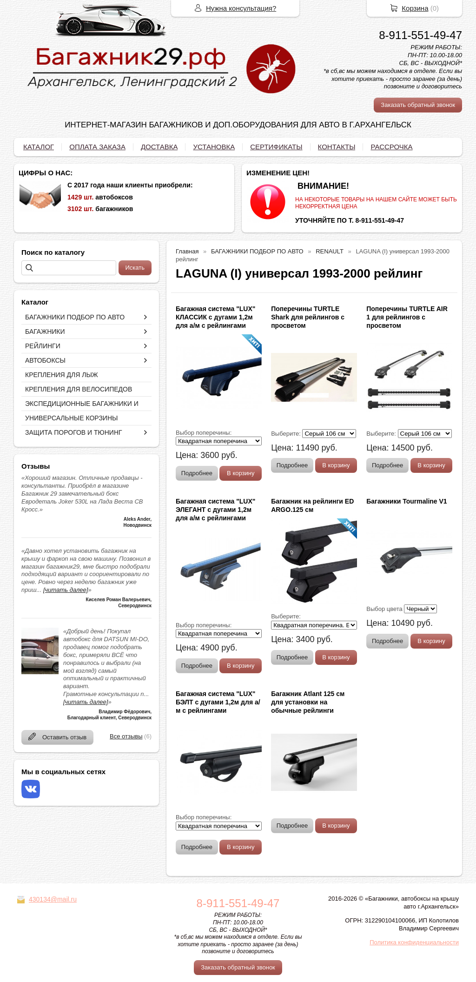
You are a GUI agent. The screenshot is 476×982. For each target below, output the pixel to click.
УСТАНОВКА (214, 147)
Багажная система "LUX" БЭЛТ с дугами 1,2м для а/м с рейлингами (218, 702)
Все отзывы (126, 736)
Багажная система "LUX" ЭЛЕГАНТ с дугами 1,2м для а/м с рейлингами (215, 510)
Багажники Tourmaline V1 (406, 501)
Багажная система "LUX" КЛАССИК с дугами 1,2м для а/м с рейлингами (215, 317)
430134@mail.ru (53, 899)
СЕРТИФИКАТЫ (276, 147)
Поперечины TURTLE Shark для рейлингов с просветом (307, 317)
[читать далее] (65, 589)
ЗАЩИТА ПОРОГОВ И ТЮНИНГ (73, 432)
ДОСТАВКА (159, 147)
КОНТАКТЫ (337, 147)
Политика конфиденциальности (414, 942)
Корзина (415, 8)
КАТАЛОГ (38, 147)
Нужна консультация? (241, 8)
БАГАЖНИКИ (45, 331)
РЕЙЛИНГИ (42, 346)
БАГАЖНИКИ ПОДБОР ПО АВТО (75, 317)
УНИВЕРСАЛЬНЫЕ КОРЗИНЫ (71, 418)
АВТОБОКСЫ (45, 360)
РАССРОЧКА (391, 147)
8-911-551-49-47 (420, 35)
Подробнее (196, 473)
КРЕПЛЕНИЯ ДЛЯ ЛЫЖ (61, 374)
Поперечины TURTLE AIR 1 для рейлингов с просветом (407, 317)
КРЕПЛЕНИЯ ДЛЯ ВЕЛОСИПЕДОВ (78, 389)
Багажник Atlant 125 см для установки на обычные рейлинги (307, 702)
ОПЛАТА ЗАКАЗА (97, 147)
